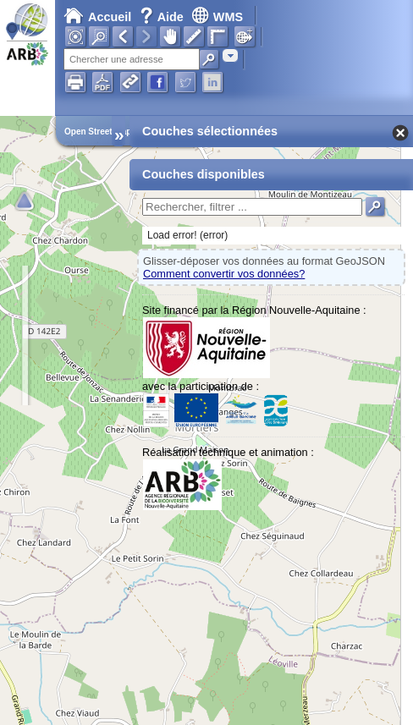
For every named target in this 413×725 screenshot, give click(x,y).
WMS (217, 17)
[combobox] (230, 55)
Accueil (97, 17)
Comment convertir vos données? (224, 273)
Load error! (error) (187, 235)
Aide (163, 17)
